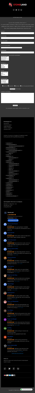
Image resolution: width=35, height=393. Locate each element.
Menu (17, 14)
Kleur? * (4, 73)
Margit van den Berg (12, 275)
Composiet (4, 66)
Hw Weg (9, 327)
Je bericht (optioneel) (17, 97)
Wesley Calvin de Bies (12, 248)
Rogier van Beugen (12, 319)
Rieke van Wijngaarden (13, 301)
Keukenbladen (5, 57)
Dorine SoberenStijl (12, 345)
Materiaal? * (4, 65)
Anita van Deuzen (11, 257)
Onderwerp (17, 51)
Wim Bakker (10, 336)
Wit (4, 75)
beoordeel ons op (13, 220)
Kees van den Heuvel (12, 223)
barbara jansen (10, 292)
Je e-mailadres (17, 42)
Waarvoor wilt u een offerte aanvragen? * (10, 58)
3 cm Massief (4, 82)
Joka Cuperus (10, 266)
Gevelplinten (5, 60)
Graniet (4, 65)
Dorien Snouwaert (11, 240)
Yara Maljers (10, 310)
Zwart (4, 73)
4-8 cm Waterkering (4, 83)
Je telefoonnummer (11, 46)
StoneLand (11, 212)
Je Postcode (17, 37)
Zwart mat (4, 74)
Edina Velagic (10, 283)
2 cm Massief (4, 81)
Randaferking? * (4, 81)
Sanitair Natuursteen (5, 59)
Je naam (17, 32)
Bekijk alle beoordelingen (17, 353)
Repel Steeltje (10, 232)
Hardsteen (4, 67)
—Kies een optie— (5, 56)
